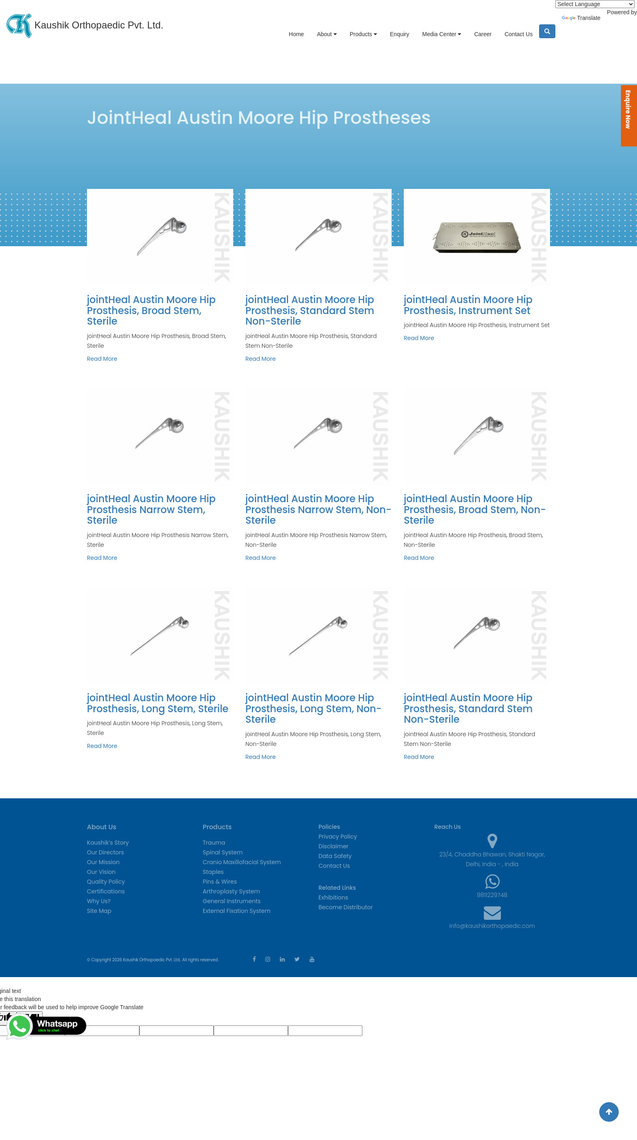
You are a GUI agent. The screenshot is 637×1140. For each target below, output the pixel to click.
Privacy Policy (337, 836)
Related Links (337, 888)
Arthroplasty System (231, 891)
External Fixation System (237, 911)
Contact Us (519, 34)
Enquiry (399, 34)
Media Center (441, 34)
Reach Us (447, 827)
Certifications (106, 891)
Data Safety (335, 856)
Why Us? (98, 901)
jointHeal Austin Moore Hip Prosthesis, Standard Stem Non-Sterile (309, 310)
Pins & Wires (220, 882)
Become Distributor (345, 907)
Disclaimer (333, 846)
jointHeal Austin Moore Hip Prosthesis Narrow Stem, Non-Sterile (318, 509)
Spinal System (223, 852)
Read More (102, 359)
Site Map (99, 911)
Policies (329, 827)
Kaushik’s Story (108, 843)
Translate (581, 18)
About (326, 34)
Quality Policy (106, 882)
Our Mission (103, 862)
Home (296, 34)
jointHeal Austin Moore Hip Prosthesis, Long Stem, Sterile (157, 703)
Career (483, 34)
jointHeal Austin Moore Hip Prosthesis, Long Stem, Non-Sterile (313, 708)
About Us (101, 827)
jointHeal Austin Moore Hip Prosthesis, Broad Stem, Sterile (151, 310)
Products (363, 34)
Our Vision (101, 872)
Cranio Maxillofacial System (242, 862)
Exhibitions (333, 897)
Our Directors (105, 852)
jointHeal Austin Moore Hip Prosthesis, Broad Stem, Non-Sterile (475, 509)
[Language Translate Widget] (595, 4)
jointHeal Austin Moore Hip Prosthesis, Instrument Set (468, 305)
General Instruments (232, 901)
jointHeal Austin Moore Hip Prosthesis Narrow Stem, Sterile (151, 509)
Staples (213, 872)
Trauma (214, 843)
